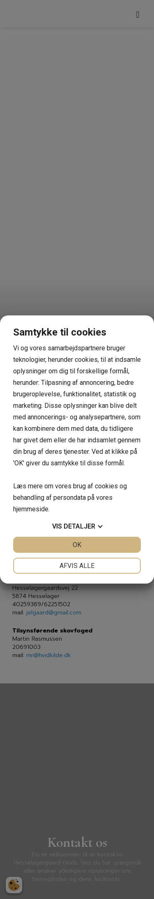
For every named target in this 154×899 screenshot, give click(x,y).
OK (77, 545)
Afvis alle (77, 566)
